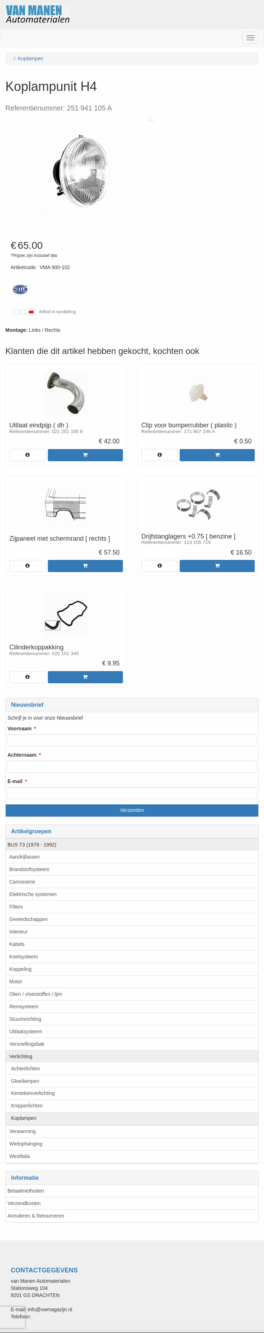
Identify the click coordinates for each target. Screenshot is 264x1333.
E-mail (15, 781)
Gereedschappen (28, 919)
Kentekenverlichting (33, 1093)
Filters (16, 907)
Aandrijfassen (24, 857)
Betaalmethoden (26, 1191)
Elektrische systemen (32, 894)
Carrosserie (22, 882)
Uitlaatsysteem (25, 1031)
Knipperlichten (27, 1105)
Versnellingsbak (26, 1044)
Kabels (17, 944)
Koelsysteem (23, 956)
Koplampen (23, 1118)
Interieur (18, 932)
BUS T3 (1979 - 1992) (32, 845)
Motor (15, 981)
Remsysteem (24, 1006)
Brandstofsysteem (29, 869)
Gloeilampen (25, 1081)
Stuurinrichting (25, 1019)
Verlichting (21, 1056)
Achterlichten (25, 1068)
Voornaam (19, 728)
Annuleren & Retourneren (36, 1216)
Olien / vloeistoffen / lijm (35, 994)
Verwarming (22, 1131)
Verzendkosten (24, 1203)
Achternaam (22, 755)
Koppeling (20, 969)
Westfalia (19, 1156)
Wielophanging (26, 1144)
